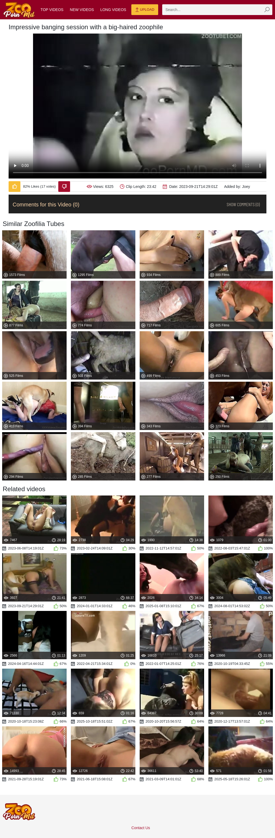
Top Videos (52, 10)
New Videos (82, 10)
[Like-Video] (14, 186)
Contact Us (140, 828)
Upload (144, 10)
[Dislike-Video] (64, 186)
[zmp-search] (217, 9)
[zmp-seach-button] (267, 9)
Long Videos (113, 10)
